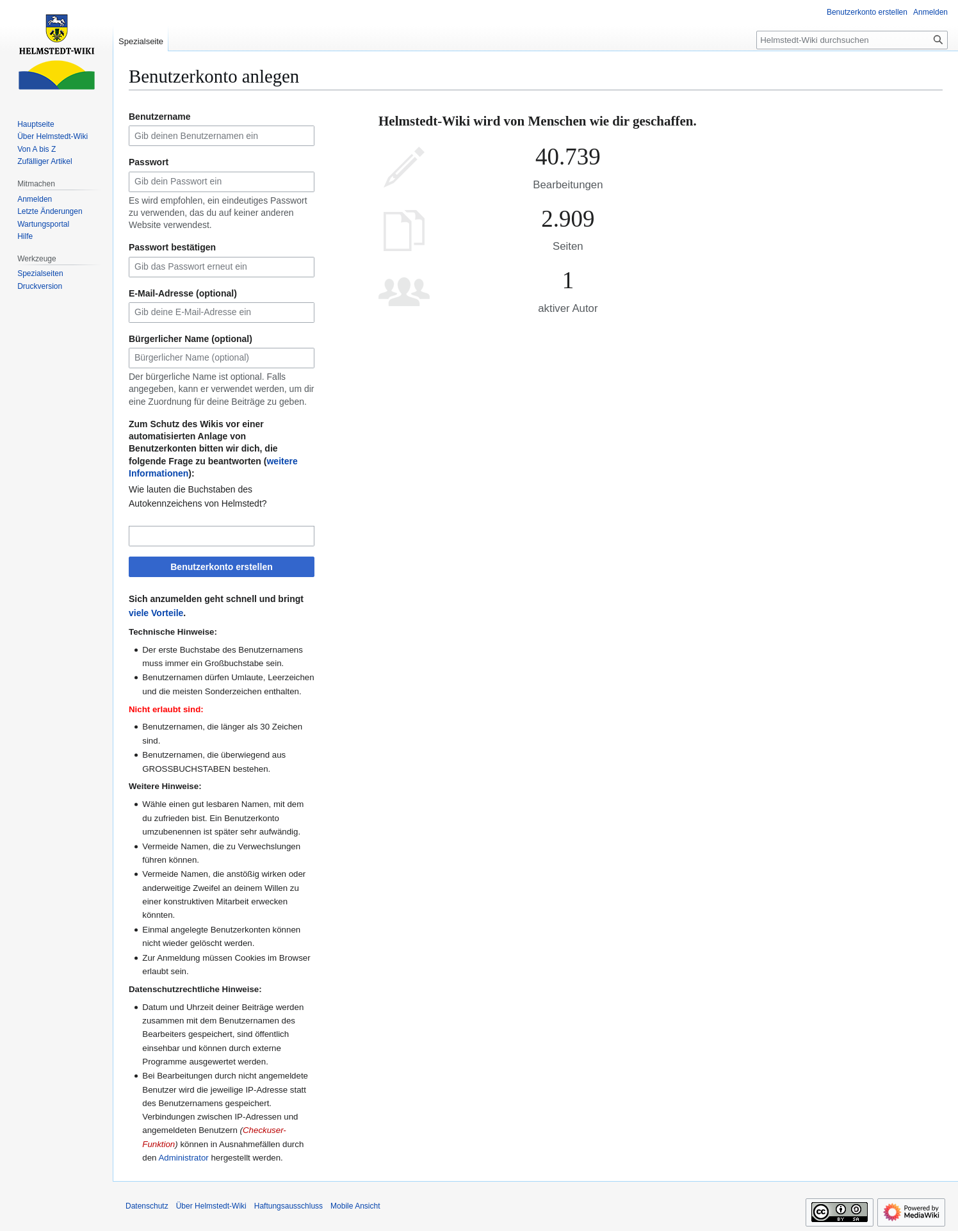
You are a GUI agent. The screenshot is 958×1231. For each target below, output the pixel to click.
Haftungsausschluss (288, 1206)
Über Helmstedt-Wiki (211, 1206)
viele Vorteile (156, 613)
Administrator (183, 1157)
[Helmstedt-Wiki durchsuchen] (852, 40)
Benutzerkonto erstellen (221, 567)
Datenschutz (147, 1206)
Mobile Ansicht (355, 1206)
